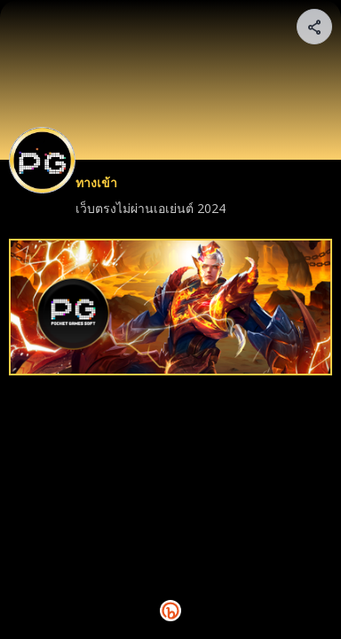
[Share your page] (314, 26)
